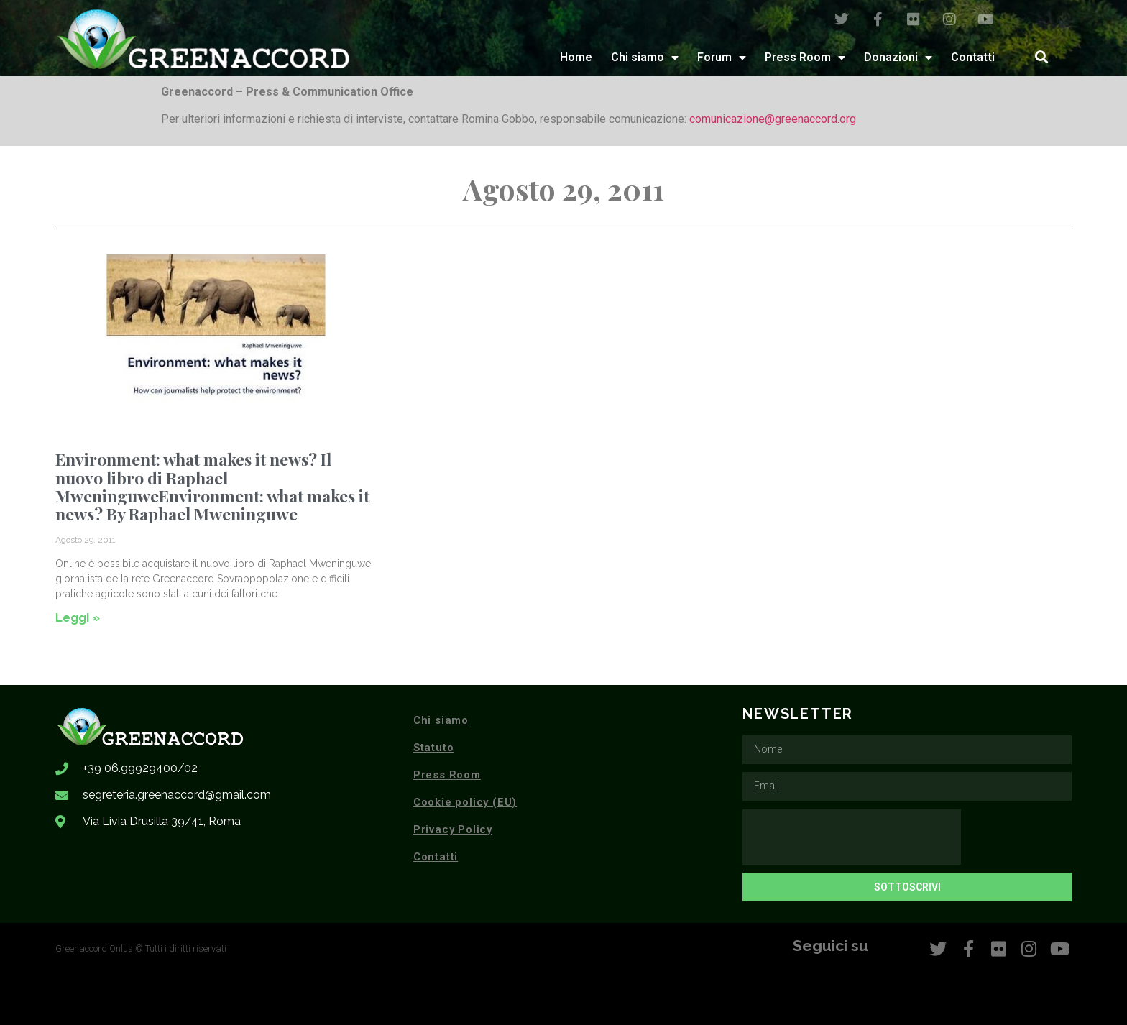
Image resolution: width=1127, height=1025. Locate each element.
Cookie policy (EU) (465, 802)
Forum (721, 57)
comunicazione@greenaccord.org (772, 119)
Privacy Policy (452, 829)
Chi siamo (644, 57)
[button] (1041, 57)
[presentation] (851, 837)
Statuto (433, 747)
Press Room (805, 57)
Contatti (973, 57)
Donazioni (898, 57)
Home (576, 57)
